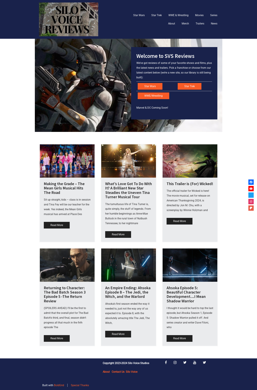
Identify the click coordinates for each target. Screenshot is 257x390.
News (214, 23)
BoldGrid (59, 385)
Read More (56, 225)
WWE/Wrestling (153, 95)
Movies (199, 15)
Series (213, 15)
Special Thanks (80, 385)
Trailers (200, 23)
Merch (185, 23)
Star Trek (156, 15)
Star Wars (139, 15)
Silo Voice (131, 371)
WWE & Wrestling (178, 15)
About (171, 23)
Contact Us (118, 371)
